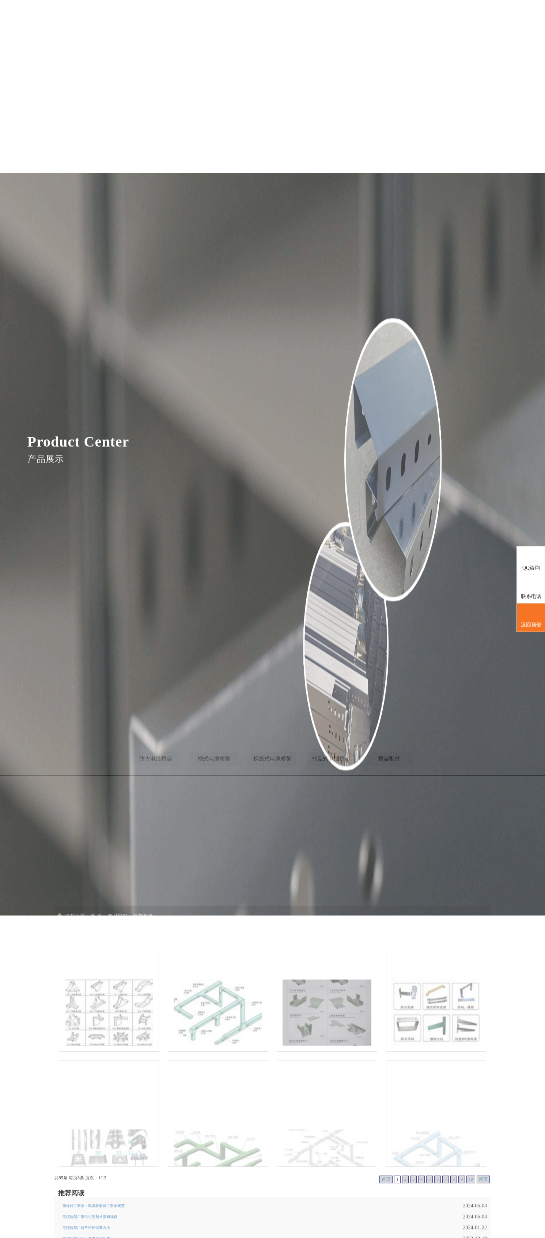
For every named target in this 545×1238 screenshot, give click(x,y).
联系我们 (472, 31)
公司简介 (328, 31)
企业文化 (436, 31)
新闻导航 (400, 31)
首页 (292, 31)
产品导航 (364, 31)
